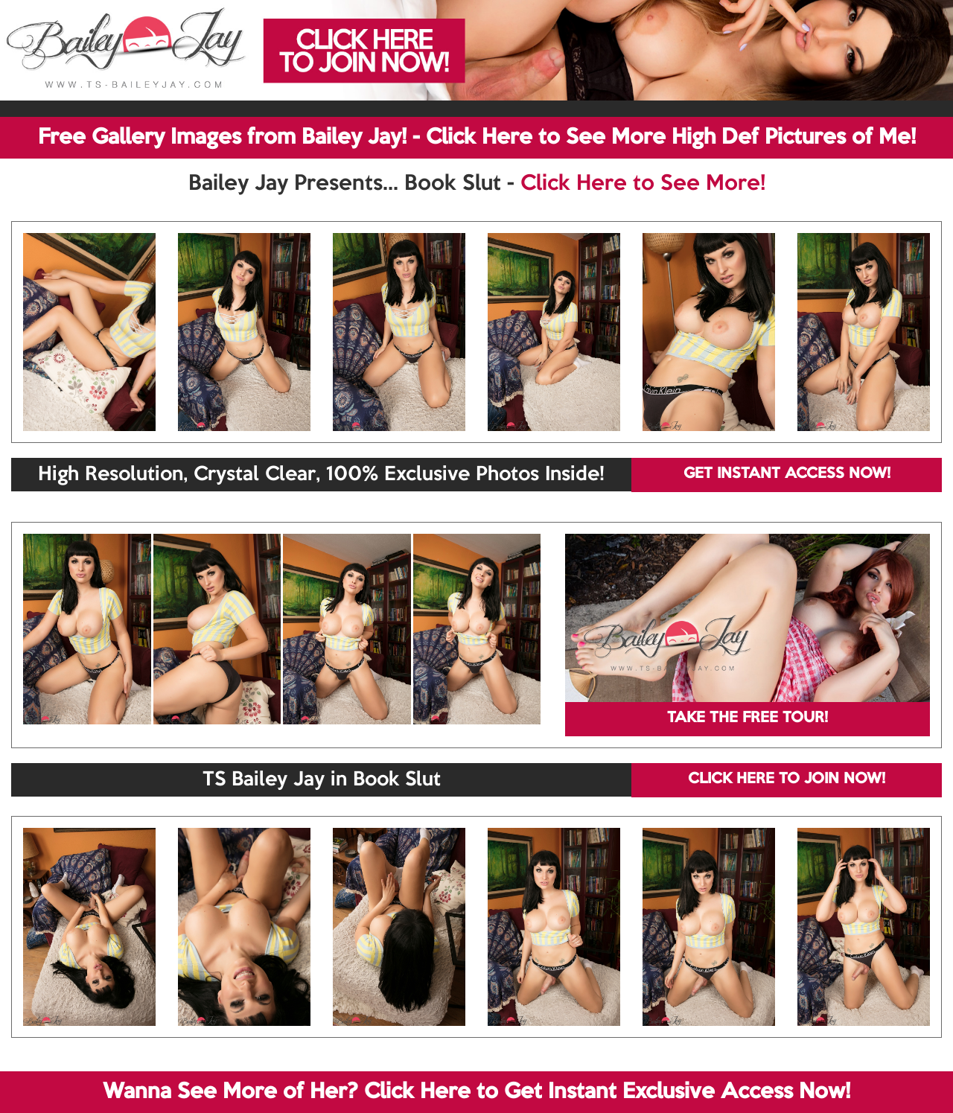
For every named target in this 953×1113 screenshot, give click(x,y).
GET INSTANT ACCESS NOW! (786, 474)
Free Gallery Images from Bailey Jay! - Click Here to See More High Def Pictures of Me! (477, 137)
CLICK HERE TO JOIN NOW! (786, 779)
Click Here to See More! (642, 184)
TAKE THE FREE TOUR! (747, 718)
